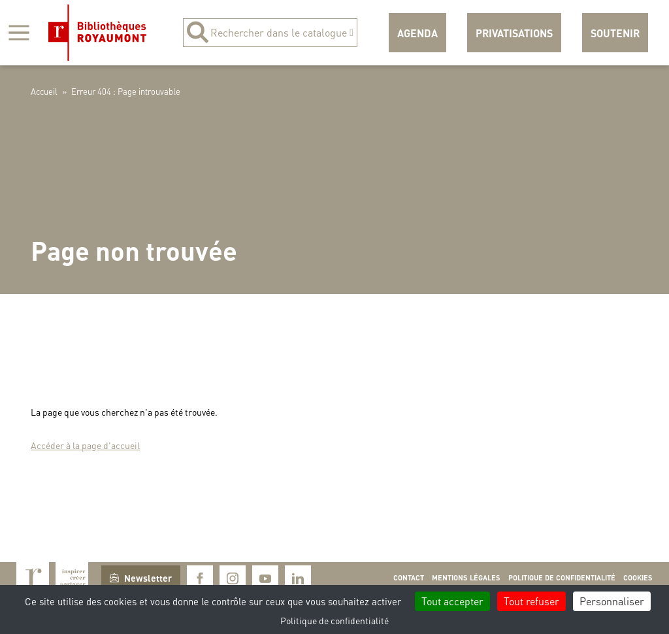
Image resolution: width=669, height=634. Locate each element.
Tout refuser (531, 601)
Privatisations (514, 33)
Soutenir (615, 33)
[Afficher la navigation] (18, 32)
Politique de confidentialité (561, 577)
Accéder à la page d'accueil (85, 445)
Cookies (638, 577)
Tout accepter (452, 601)
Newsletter (141, 578)
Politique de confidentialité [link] (334, 620)
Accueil (44, 91)
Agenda (417, 33)
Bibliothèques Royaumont (97, 32)
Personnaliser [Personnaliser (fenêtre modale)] (611, 601)
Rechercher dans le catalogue (270, 32)
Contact (408, 577)
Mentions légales (466, 577)
